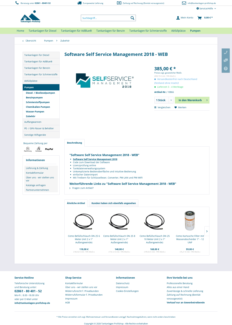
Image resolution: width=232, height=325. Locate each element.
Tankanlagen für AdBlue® (38, 61)
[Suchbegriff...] (108, 18)
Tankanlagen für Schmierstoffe (41, 74)
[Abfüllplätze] (178, 31)
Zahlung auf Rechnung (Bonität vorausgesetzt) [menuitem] (183, 296)
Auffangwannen (32, 121)
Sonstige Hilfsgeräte (35, 134)
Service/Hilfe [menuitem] (205, 8)
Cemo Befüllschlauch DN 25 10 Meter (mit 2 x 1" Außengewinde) (155, 239)
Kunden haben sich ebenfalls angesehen (114, 203)
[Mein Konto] (185, 18)
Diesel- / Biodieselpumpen (40, 92)
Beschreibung (74, 142)
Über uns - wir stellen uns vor (40, 179)
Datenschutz (123, 283)
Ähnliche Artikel (76, 203)
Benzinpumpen (34, 97)
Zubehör (30, 116)
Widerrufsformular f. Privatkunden (84, 294)
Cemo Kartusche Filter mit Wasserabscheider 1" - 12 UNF (190, 239)
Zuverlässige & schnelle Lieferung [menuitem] (185, 291)
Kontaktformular (35, 172)
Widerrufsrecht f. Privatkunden (82, 291)
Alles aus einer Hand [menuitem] (178, 287)
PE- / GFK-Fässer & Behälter (39, 128)
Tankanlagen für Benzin (37, 67)
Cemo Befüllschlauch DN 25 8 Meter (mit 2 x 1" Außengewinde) (119, 239)
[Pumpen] (195, 31)
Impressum (71, 298)
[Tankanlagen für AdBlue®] (76, 31)
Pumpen (29, 87)
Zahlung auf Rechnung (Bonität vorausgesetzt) (140, 3)
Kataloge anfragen (36, 185)
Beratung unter (33, 3)
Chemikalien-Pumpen (38, 106)
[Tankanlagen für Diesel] (42, 31)
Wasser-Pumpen (35, 111)
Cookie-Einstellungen (127, 291)
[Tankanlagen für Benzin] (110, 31)
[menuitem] (108, 18)
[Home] (20, 31)
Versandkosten (112, 316)
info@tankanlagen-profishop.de (202, 3)
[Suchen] (132, 18)
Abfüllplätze (30, 80)
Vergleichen (162, 107)
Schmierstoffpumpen (38, 102)
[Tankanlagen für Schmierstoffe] (148, 31)
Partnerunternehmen (37, 189)
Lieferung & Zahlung (37, 168)
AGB (67, 302)
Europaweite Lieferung (90, 3)
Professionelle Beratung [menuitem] (180, 283)
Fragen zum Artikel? (81, 187)
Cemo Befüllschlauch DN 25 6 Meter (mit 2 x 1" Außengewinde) (84, 239)
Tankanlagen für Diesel (36, 55)
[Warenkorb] (205, 18)
